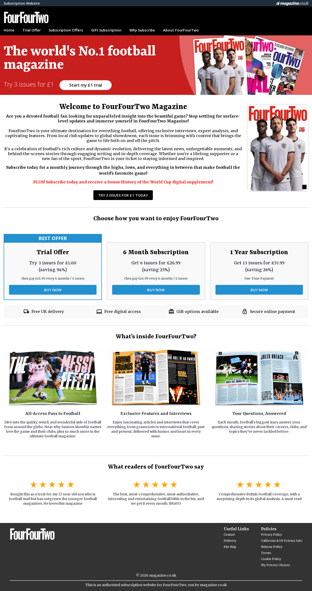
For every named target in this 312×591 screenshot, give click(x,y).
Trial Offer (31, 30)
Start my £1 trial (85, 85)
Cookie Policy (271, 559)
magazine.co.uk (162, 575)
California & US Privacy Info (281, 540)
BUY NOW (52, 289)
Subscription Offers (66, 30)
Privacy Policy (271, 534)
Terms (266, 553)
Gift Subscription (106, 30)
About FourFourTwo (181, 30)
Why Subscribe (142, 30)
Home (9, 30)
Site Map (230, 547)
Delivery (230, 540)
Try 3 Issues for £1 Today (123, 195)
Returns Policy (271, 547)
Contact (229, 534)
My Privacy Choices (275, 565)
